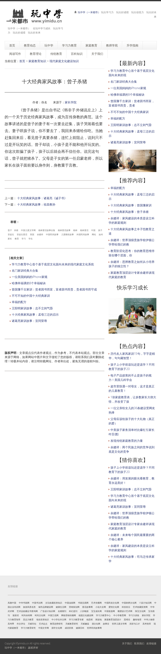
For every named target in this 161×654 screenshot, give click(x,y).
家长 (10, 238)
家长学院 (71, 102)
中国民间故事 (52, 234)
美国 (32, 234)
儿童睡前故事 (67, 234)
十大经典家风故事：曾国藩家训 (131, 205)
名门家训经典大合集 (25, 270)
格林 (75, 230)
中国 (93, 230)
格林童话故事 (64, 230)
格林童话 (84, 230)
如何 (101, 234)
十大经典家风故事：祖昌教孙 (36, 204)
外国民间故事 (83, 234)
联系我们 (139, 643)
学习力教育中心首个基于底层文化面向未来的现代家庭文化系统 (53, 264)
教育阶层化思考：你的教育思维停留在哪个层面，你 (132, 253)
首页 (22, 61)
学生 (31, 238)
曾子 (10, 230)
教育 (17, 238)
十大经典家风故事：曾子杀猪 (129, 212)
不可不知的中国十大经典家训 (31, 296)
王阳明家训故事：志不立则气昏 (32, 308)
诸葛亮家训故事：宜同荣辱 (29, 321)
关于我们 (127, 643)
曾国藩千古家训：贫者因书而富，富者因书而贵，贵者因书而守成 (54, 289)
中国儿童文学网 (28, 230)
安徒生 (11, 234)
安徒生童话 (22, 234)
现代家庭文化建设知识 (64, 61)
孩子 (100, 230)
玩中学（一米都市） (89, 12)
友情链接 (151, 643)
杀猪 (16, 230)
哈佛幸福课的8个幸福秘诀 (29, 283)
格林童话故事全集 (46, 230)
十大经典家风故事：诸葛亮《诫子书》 (42, 198)
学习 (24, 238)
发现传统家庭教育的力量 (126, 441)
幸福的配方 (19, 302)
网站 (94, 234)
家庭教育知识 (37, 61)
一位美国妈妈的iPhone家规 (29, 277)
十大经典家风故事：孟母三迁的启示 (35, 314)
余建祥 (40, 234)
